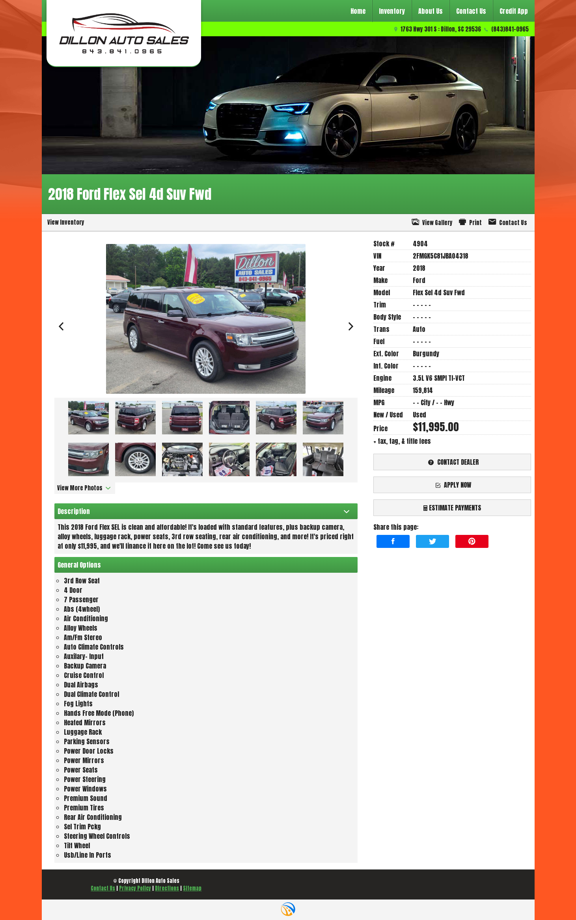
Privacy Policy (135, 888)
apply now (452, 485)
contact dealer (452, 462)
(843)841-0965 (510, 29)
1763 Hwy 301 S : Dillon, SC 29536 (441, 29)
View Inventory (65, 222)
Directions (167, 888)
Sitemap (192, 888)
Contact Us (103, 888)
